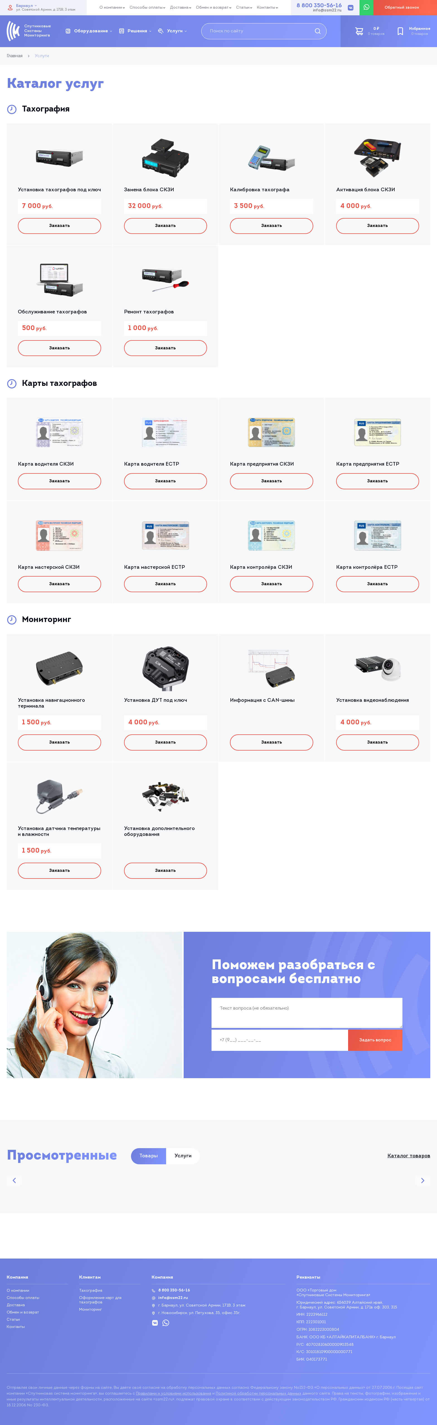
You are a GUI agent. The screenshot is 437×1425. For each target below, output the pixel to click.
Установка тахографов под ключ (59, 190)
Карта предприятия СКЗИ (262, 465)
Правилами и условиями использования (173, 1394)
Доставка (179, 8)
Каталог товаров (408, 1160)
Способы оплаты (146, 8)
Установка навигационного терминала (51, 706)
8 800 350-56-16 (319, 6)
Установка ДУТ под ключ (155, 703)
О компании (110, 8)
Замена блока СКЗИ (149, 190)
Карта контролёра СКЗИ (261, 569)
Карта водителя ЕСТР (151, 465)
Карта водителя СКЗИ (46, 465)
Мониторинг (90, 1310)
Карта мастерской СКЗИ (49, 569)
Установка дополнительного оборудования (159, 835)
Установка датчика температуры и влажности (59, 835)
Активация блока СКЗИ (365, 190)
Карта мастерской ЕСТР (154, 569)
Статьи (242, 8)
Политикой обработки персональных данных (258, 1394)
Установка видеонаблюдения (372, 703)
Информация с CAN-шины (262, 703)
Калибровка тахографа (260, 190)
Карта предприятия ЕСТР (367, 465)
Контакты (266, 8)
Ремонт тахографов (149, 312)
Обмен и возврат (212, 8)
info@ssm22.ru (327, 11)
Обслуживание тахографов (52, 312)
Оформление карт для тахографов (100, 1300)
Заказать (59, 226)
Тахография (90, 1291)
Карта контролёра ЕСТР (366, 569)
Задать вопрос (375, 1044)
